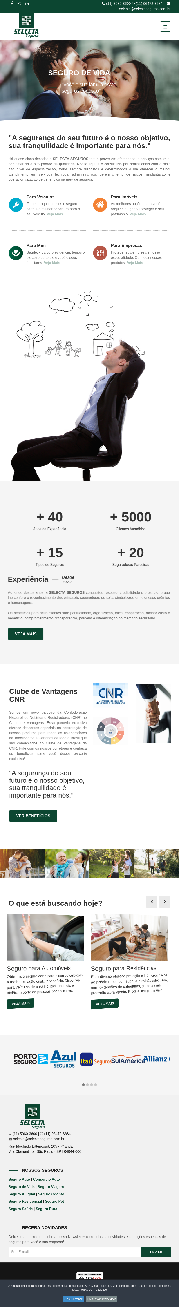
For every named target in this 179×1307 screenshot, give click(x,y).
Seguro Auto (19, 1179)
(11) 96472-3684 (149, 4)
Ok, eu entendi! (73, 1300)
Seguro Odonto (51, 1194)
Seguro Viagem (51, 1187)
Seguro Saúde (21, 1209)
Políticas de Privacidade (103, 1300)
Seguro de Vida (22, 1187)
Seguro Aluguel (22, 1194)
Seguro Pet (54, 1201)
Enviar (156, 1252)
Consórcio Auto (46, 1179)
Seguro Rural (47, 1209)
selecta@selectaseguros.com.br (144, 9)
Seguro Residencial (25, 1201)
